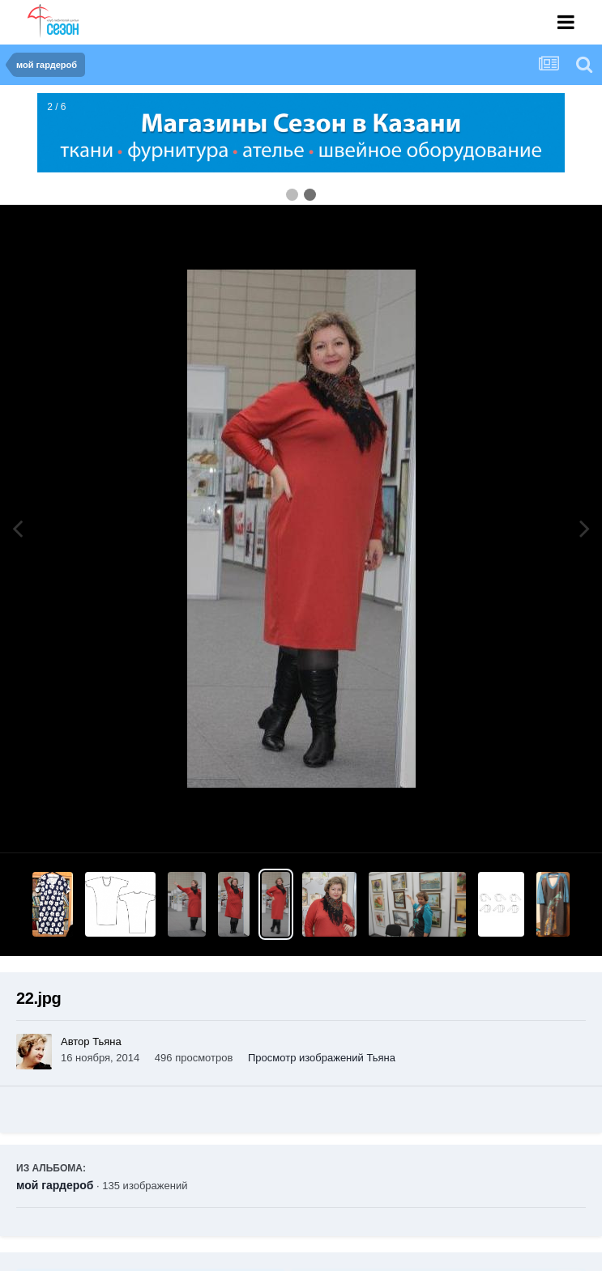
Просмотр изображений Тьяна (321, 1058)
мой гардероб (54, 1185)
